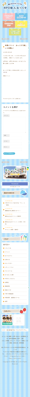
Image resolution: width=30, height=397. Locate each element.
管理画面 (21, 343)
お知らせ (18, 98)
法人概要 (9, 336)
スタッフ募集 (5, 340)
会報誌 (7, 282)
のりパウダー (8, 263)
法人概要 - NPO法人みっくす (9, 16)
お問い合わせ (16, 336)
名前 (5, 135)
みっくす (12, 98)
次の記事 (23, 39)
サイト (5, 147)
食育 (6, 301)
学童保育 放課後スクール (12, 297)
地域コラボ (8, 290)
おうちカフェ (8, 255)
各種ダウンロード (21, 24)
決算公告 (15, 343)
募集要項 (7, 286)
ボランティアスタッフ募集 (17, 340)
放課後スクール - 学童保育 (21, 16)
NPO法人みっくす (15, 186)
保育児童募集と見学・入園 (16, 338)
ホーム (3, 336)
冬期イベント (6, 76)
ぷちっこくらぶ (9, 267)
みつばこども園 (9, 274)
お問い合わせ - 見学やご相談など (15, 32)
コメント (6, 115)
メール (5, 141)
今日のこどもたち (10, 278)
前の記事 (6, 39)
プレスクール (8, 271)
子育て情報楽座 (9, 293)
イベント (7, 252)
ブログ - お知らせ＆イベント (9, 24)
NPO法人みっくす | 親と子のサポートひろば (15, 7)
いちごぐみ (8, 248)
